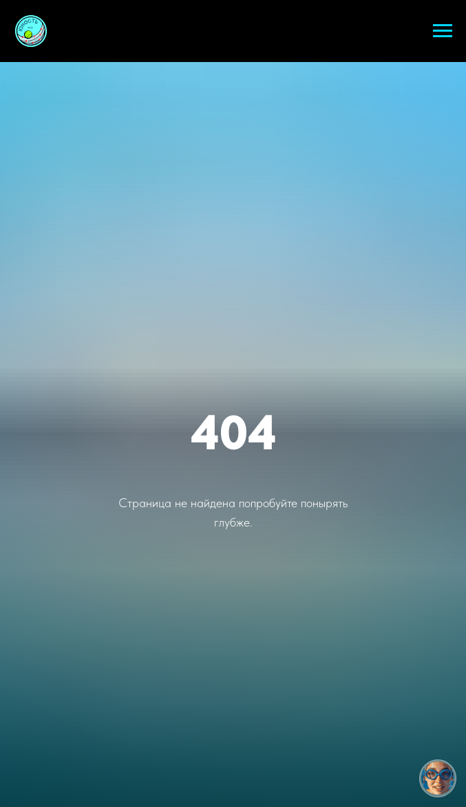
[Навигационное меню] (442, 31)
